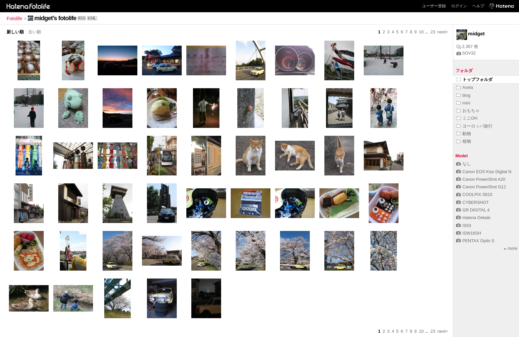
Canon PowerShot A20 (480, 179)
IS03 (463, 225)
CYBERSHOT (472, 202)
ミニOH (466, 118)
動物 (463, 133)
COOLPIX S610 (474, 194)
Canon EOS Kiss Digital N (483, 171)
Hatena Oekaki (473, 217)
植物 (463, 141)
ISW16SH (468, 233)
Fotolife (14, 18)
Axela (464, 87)
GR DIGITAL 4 (473, 209)
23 (433, 31)
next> (442, 31)
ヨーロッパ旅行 (474, 126)
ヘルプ (478, 6)
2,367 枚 (467, 46)
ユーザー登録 (434, 6)
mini (463, 102)
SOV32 (466, 53)
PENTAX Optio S (475, 240)
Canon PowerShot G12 (481, 186)
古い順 (34, 31)
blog (463, 95)
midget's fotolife (55, 18)
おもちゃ (468, 110)
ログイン (459, 6)
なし (463, 163)
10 (421, 31)
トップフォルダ (474, 79)
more (510, 248)
